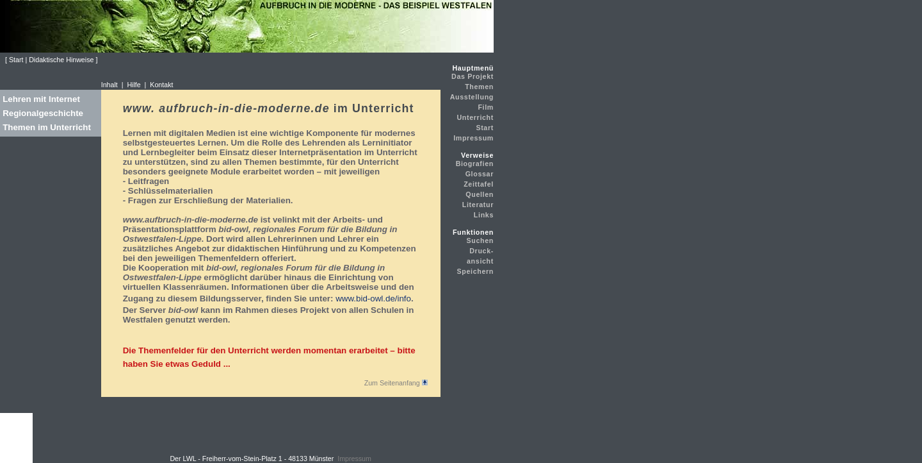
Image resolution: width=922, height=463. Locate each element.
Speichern (475, 271)
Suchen (480, 240)
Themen (479, 86)
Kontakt (161, 84)
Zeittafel (479, 184)
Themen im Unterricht (47, 127)
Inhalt (109, 84)
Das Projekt (472, 76)
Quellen (479, 194)
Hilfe (133, 84)
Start (485, 127)
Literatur (478, 204)
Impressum (473, 138)
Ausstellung (472, 97)
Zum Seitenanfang (396, 383)
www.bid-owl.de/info (373, 298)
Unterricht (475, 117)
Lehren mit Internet (41, 99)
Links (484, 215)
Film (486, 107)
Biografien (475, 163)
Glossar (479, 174)
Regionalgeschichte (43, 113)
